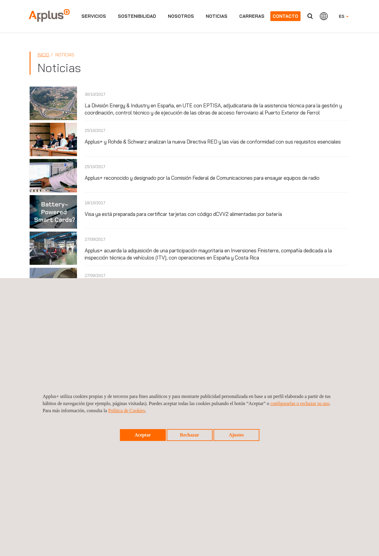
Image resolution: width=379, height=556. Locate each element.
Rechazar (189, 434)
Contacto (285, 16)
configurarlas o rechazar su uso (299, 403)
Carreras (251, 16)
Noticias (216, 16)
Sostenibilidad (137, 16)
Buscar (310, 16)
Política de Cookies (126, 410)
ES (344, 16)
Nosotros (181, 16)
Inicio (43, 55)
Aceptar (142, 434)
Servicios (93, 16)
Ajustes (236, 434)
